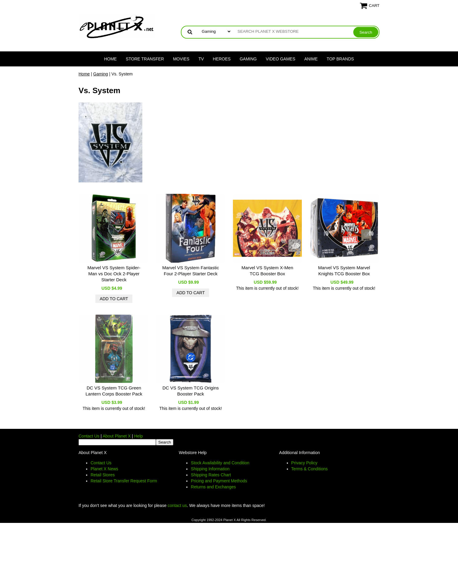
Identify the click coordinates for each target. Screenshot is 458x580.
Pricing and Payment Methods (219, 480)
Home (110, 58)
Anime (310, 58)
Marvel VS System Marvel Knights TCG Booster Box (344, 270)
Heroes (222, 58)
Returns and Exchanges (213, 486)
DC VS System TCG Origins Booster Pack (190, 390)
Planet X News (104, 468)
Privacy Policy (304, 462)
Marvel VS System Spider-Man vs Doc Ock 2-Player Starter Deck (114, 273)
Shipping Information (210, 468)
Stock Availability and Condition (220, 462)
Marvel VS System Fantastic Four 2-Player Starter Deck (190, 270)
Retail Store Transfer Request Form (124, 480)
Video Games (280, 58)
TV (201, 58)
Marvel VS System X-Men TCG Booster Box (267, 270)
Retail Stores (103, 474)
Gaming (248, 58)
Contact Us (89, 436)
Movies (181, 58)
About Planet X (117, 436)
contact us (177, 505)
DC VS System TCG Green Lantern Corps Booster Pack (113, 390)
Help (138, 436)
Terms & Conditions (309, 468)
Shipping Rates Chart (211, 474)
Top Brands (340, 58)
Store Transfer (145, 58)
